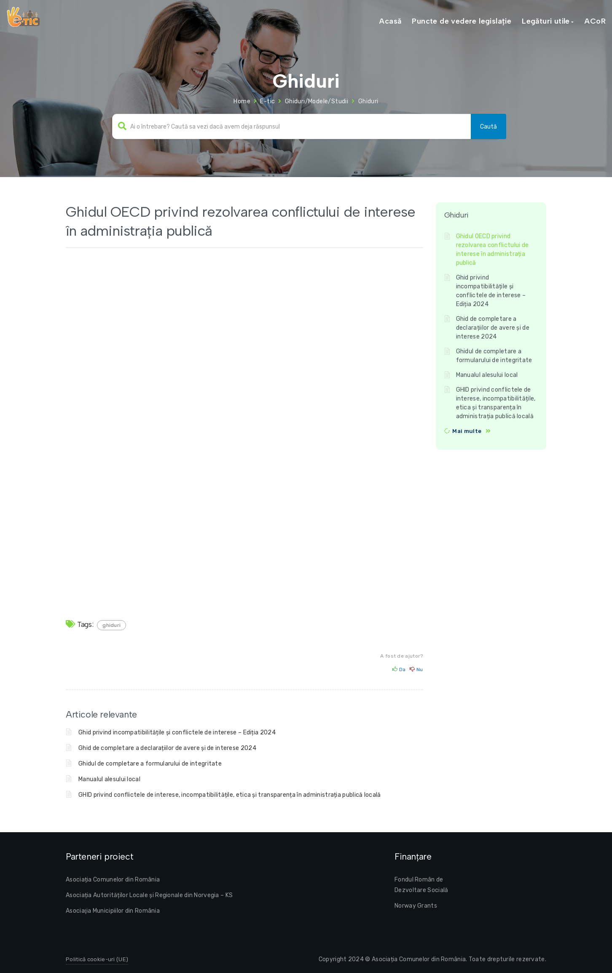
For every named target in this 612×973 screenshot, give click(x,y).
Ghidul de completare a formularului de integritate (150, 763)
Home (242, 101)
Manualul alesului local (109, 779)
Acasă (390, 21)
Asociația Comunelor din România (113, 879)
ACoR (595, 21)
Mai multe (466, 431)
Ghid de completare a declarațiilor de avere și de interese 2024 (167, 748)
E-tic (267, 101)
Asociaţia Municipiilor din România (113, 910)
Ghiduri (368, 101)
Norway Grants (416, 905)
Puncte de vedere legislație (461, 21)
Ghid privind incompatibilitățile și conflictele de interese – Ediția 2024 (177, 732)
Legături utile (546, 21)
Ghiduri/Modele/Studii (316, 101)
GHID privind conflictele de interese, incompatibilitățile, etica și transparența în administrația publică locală (229, 794)
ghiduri (111, 625)
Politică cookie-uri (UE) (97, 959)
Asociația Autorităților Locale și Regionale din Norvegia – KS (149, 895)
